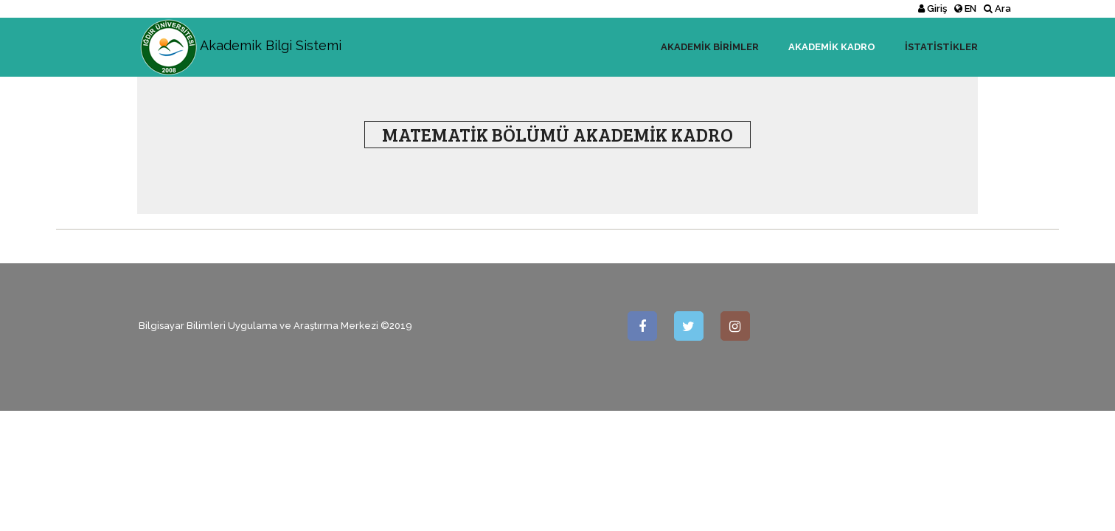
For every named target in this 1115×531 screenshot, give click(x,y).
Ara (997, 8)
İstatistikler (941, 46)
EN (965, 8)
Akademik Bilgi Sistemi (239, 36)
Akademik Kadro (831, 46)
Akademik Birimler (710, 46)
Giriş (932, 8)
